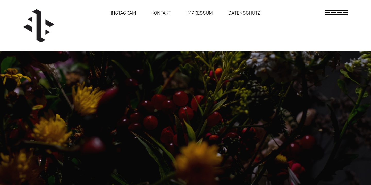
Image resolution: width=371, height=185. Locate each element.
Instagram (123, 13)
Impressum (200, 13)
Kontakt (161, 13)
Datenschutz (244, 13)
